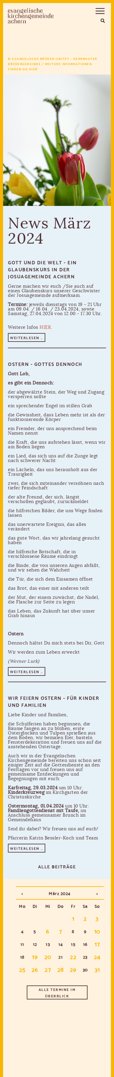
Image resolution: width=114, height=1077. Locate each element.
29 (73, 969)
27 (48, 969)
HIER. (46, 327)
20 (47, 956)
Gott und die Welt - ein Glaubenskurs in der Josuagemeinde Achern (42, 269)
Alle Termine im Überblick (57, 992)
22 (73, 956)
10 (97, 931)
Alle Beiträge (57, 866)
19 (35, 956)
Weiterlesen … (27, 338)
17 (97, 943)
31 (97, 969)
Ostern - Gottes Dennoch (45, 364)
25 (22, 969)
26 (35, 969)
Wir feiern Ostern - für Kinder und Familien (53, 701)
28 (60, 969)
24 (97, 956)
